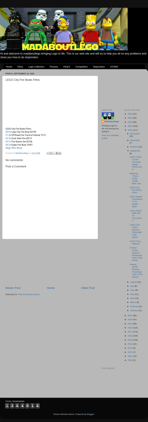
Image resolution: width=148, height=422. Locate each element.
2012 (130, 352)
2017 (130, 332)
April (132, 298)
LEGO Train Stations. (135, 242)
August (133, 282)
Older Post (88, 288)
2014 (130, 344)
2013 (130, 348)
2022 (130, 130)
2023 (130, 126)
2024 (130, 122)
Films (20, 66)
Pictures (54, 66)
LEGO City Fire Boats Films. (136, 190)
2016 (130, 336)
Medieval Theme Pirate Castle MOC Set (135, 178)
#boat (19, 148)
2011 (130, 356)
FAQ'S (66, 66)
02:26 (8, 138)
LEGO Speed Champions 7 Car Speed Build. (136, 201)
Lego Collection (36, 66)
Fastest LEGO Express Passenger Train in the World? (136, 270)
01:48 (8, 135)
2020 (130, 319)
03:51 (8, 141)
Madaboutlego (112, 121)
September (135, 151)
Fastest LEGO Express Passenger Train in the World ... (136, 254)
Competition (81, 66)
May (132, 294)
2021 (130, 315)
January (134, 310)
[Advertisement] (50, 262)
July (132, 286)
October (134, 147)
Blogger (90, 414)
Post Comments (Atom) (29, 294)
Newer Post (13, 288)
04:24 (8, 145)
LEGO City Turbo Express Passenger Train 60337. (136, 231)
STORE (114, 66)
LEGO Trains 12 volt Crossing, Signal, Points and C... (136, 163)
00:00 (8, 132)
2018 (130, 328)
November (135, 140)
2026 (130, 114)
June (132, 290)
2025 (130, 118)
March (133, 302)
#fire (14, 148)
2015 (130, 340)
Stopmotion (99, 66)
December (135, 133)
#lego (8, 148)
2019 (130, 324)
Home (9, 66)
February (134, 306)
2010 (130, 360)
